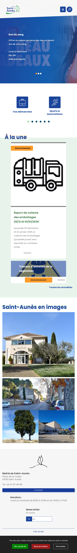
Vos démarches (22, 111)
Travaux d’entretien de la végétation (35, 269)
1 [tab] (36, 73)
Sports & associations (55, 112)
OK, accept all (20, 546)
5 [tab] (45, 121)
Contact (38, 490)
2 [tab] (38, 73)
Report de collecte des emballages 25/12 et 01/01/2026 (26, 217)
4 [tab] (40, 121)
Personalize (60, 546)
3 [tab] (41, 73)
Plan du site (38, 531)
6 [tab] (49, 121)
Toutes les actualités (60, 287)
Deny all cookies (41, 546)
